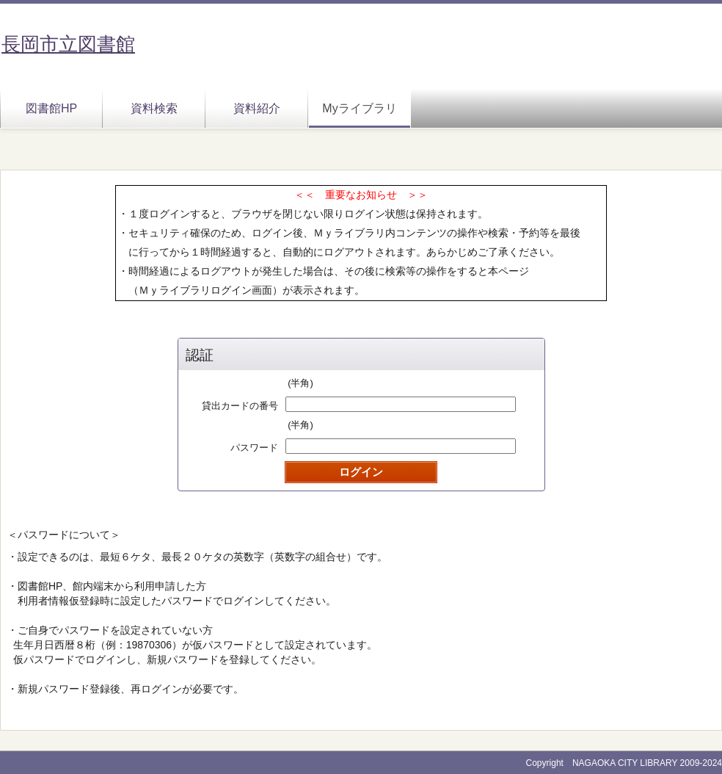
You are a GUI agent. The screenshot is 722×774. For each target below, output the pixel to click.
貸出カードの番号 (240, 405)
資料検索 (154, 108)
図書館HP (51, 108)
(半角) (300, 382)
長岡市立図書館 (68, 44)
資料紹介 (256, 108)
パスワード (254, 447)
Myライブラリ (359, 108)
